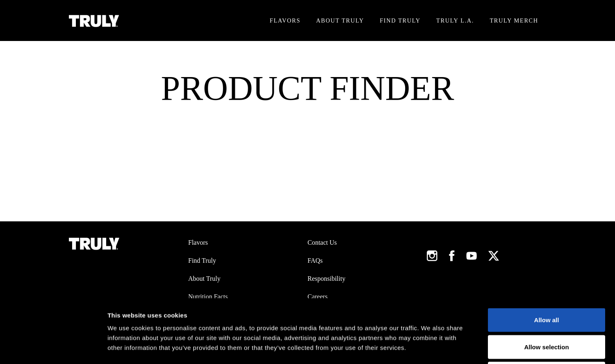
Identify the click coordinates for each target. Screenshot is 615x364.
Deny (546, 310)
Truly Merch (514, 20)
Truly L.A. (455, 20)
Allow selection (546, 283)
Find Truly (400, 20)
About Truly (340, 20)
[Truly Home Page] (94, 21)
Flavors (285, 20)
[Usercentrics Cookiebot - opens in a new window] (53, 348)
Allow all (546, 256)
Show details (430, 347)
